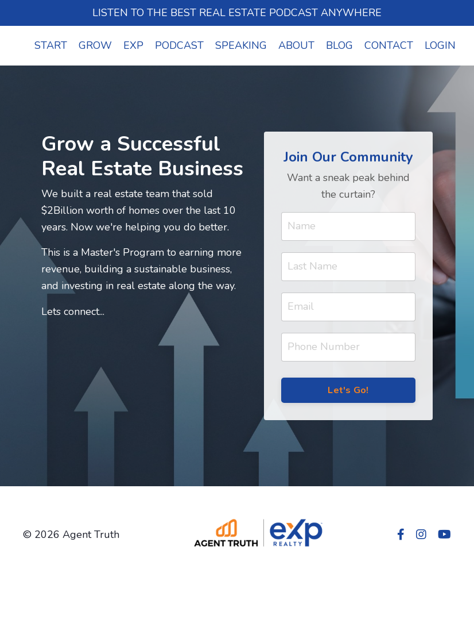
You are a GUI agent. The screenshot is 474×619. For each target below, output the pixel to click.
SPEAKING (241, 45)
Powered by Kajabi (417, 588)
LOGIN (440, 45)
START (50, 45)
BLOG (339, 45)
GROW (95, 45)
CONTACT (388, 45)
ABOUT (296, 45)
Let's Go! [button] (348, 390)
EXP (133, 45)
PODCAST (179, 45)
